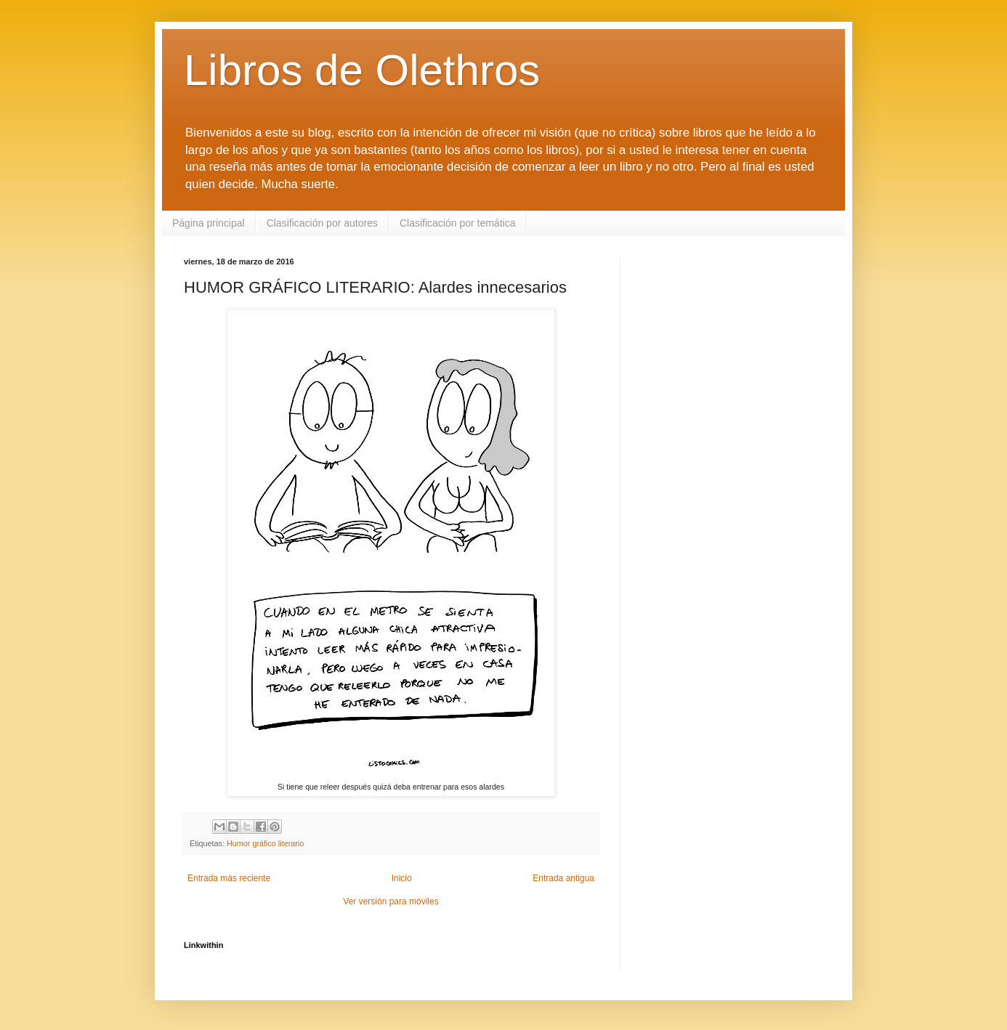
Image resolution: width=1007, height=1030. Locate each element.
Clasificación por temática (458, 223)
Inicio (402, 878)
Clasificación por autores (322, 223)
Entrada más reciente (228, 878)
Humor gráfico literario (265, 843)
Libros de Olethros (362, 70)
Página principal (208, 223)
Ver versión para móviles (390, 901)
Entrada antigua (563, 878)
